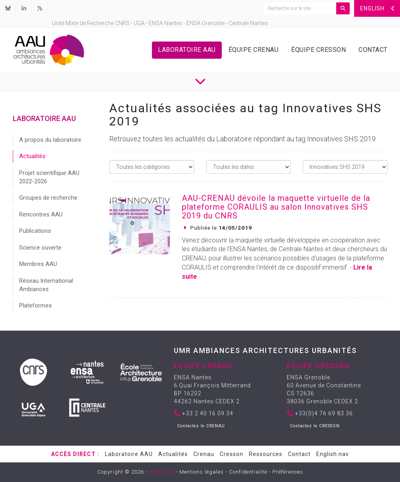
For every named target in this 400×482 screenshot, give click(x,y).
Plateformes (35, 305)
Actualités (32, 156)
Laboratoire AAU (187, 50)
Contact (373, 50)
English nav (332, 454)
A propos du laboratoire (50, 139)
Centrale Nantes (248, 23)
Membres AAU (38, 264)
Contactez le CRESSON (315, 425)
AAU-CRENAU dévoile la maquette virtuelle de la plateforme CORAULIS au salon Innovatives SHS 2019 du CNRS (276, 206)
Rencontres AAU (41, 214)
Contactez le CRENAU (201, 425)
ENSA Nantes (165, 23)
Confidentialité (248, 472)
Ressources (265, 454)
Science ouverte (40, 247)
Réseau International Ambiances (46, 285)
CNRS (122, 23)
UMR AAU (161, 472)
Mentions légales (201, 472)
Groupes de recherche (48, 197)
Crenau (203, 454)
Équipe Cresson (318, 50)
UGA (139, 23)
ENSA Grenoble (205, 23)
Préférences (287, 472)
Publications (35, 230)
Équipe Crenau (254, 50)
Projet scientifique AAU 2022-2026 (49, 177)
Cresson (231, 454)
